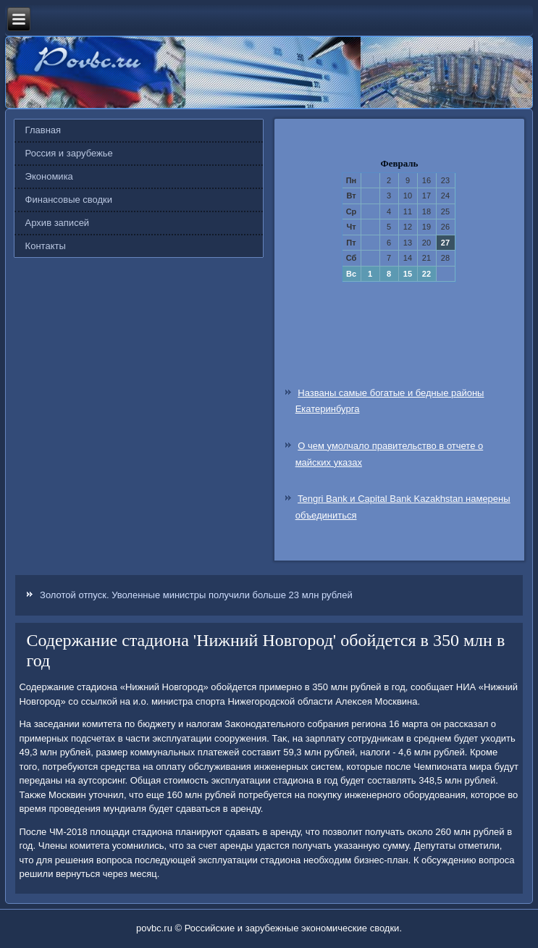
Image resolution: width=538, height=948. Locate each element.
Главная (43, 130)
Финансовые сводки (68, 199)
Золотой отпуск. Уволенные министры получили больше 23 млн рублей (196, 595)
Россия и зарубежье (69, 153)
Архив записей (57, 222)
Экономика (49, 176)
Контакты (45, 245)
